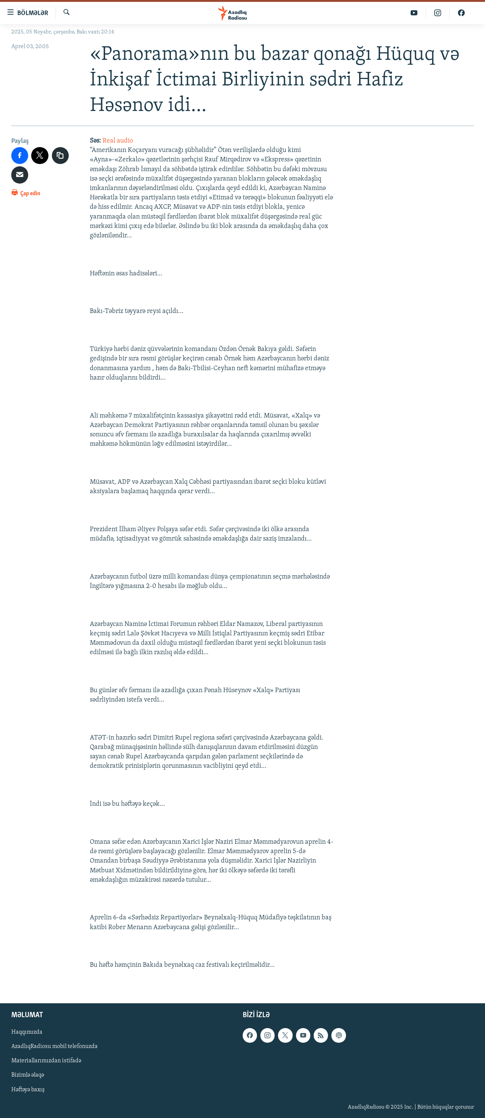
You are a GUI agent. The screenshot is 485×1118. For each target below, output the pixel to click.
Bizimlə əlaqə (27, 1075)
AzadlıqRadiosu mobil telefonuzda (54, 1047)
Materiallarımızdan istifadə (46, 1061)
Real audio (118, 140)
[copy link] (60, 155)
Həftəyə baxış (28, 1089)
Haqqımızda (26, 1032)
